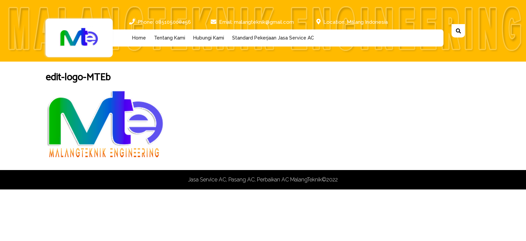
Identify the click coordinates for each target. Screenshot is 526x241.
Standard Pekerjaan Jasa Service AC (273, 38)
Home (139, 38)
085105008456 (173, 21)
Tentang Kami (169, 38)
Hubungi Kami (208, 38)
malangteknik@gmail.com (264, 21)
